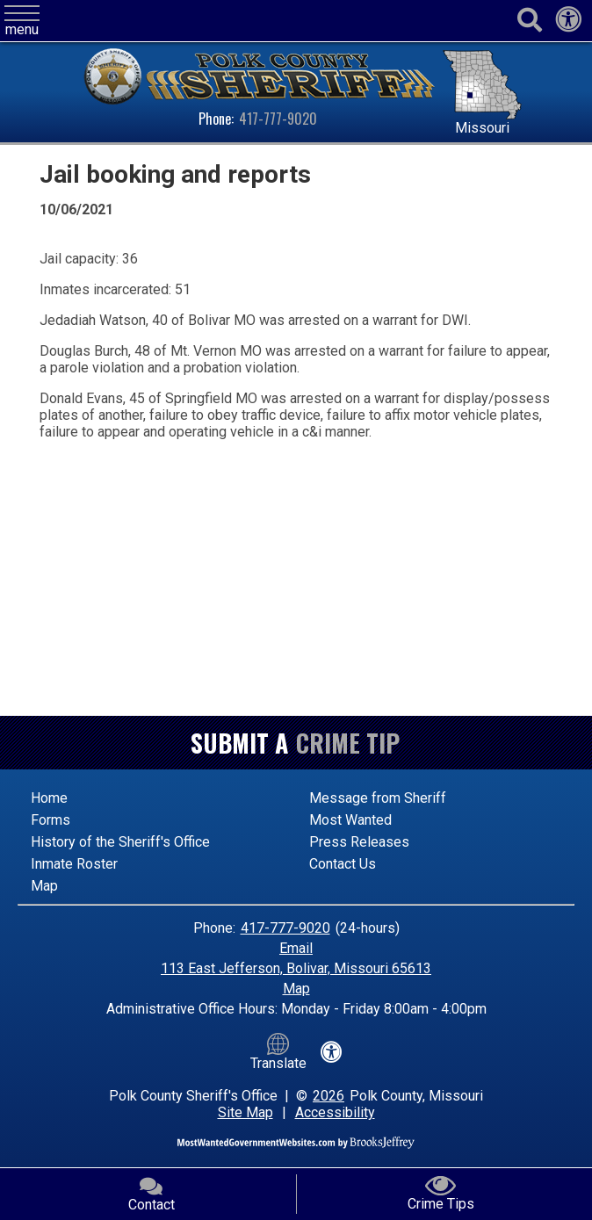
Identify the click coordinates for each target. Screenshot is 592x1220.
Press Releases (359, 842)
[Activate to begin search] (529, 20)
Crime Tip (348, 743)
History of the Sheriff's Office (120, 842)
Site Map (245, 1112)
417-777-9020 (278, 118)
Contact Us (342, 863)
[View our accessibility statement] (568, 24)
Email (296, 948)
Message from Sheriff (377, 798)
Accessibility (335, 1112)
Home (49, 798)
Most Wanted (350, 820)
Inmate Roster (74, 863)
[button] (22, 21)
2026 (328, 1095)
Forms (50, 820)
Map (44, 885)
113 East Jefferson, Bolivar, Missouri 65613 (296, 968)
